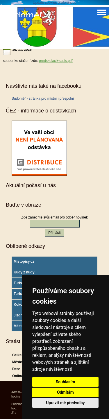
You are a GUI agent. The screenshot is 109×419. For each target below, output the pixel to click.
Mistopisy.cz (24, 261)
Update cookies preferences (54, 3)
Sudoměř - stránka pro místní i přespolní (43, 98)
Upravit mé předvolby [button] (65, 402)
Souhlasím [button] (65, 381)
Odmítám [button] (65, 392)
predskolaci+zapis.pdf (56, 61)
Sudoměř (22, 15)
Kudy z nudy (24, 272)
